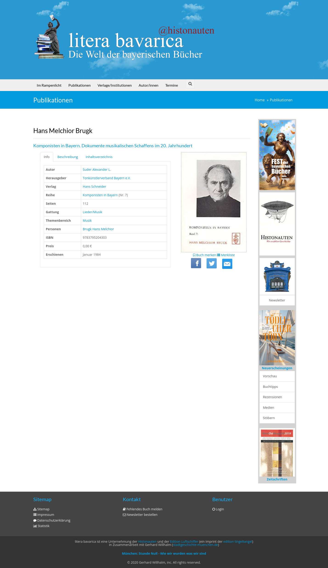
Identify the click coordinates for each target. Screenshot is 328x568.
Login (218, 509)
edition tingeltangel (237, 541)
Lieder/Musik (92, 212)
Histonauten (147, 541)
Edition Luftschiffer (184, 541)
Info (47, 157)
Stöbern (269, 418)
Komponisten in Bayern (100, 195)
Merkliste (226, 255)
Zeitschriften (277, 479)
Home (260, 100)
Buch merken (204, 255)
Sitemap (41, 509)
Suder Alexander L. (97, 169)
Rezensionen (272, 397)
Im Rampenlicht (49, 85)
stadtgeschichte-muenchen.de (195, 544)
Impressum (43, 514)
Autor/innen (148, 85)
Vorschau (270, 376)
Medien (268, 407)
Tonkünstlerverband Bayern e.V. (107, 178)
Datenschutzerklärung (51, 520)
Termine (171, 85)
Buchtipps (270, 386)
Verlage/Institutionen (115, 85)
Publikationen (79, 85)
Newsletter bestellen (140, 514)
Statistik (41, 526)
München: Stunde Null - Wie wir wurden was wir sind (164, 553)
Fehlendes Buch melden (143, 509)
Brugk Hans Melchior (98, 229)
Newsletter (277, 300)
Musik (87, 220)
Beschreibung (67, 157)
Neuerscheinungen (277, 368)
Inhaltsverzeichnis (99, 157)
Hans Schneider (94, 186)
